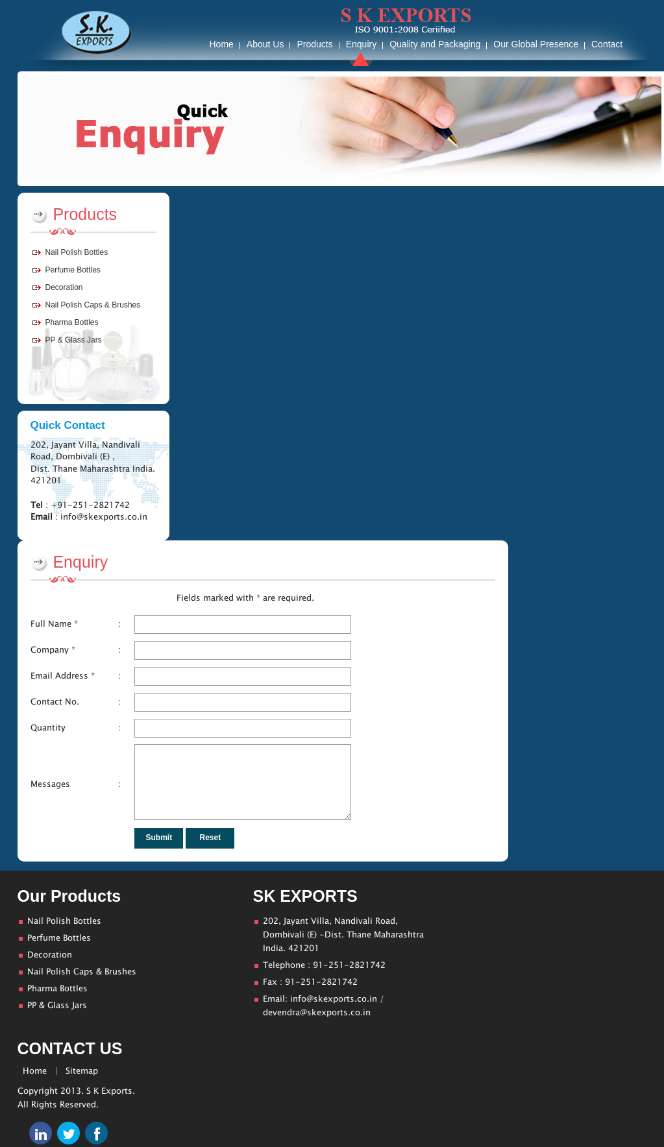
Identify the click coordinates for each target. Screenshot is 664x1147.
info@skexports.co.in (333, 999)
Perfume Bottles (73, 269)
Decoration (64, 287)
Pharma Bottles (72, 322)
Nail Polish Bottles (76, 252)
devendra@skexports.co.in (317, 1012)
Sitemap (82, 1071)
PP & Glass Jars (73, 339)
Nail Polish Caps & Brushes (93, 304)
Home (35, 1071)
